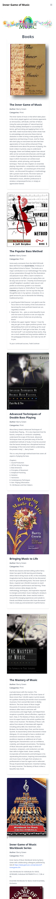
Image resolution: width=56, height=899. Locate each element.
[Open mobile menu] (51, 5)
